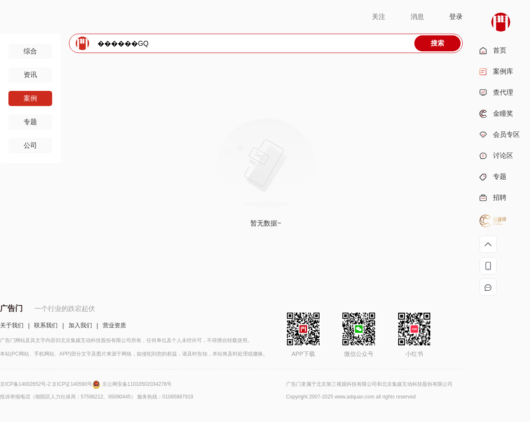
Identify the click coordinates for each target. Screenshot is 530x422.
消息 (417, 16)
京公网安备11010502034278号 (137, 384)
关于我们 (12, 325)
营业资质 (114, 325)
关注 (378, 16)
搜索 (437, 43)
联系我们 (46, 325)
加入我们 (80, 325)
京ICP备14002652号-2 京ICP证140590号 (51, 384)
